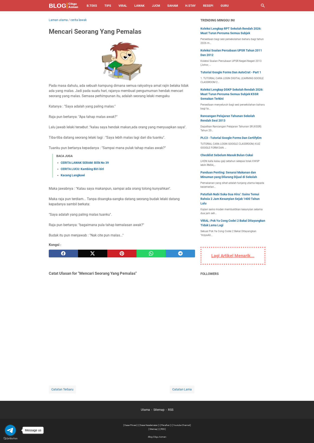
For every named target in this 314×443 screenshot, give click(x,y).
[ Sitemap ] (153, 429)
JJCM (156, 5)
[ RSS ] (163, 429)
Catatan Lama (182, 389)
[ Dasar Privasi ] (130, 425)
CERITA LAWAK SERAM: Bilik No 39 (85, 162)
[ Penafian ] (165, 425)
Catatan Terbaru (62, 389)
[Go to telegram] (10, 430)
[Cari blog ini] (262, 5)
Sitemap (158, 409)
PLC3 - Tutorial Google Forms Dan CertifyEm (231, 138)
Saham (172, 5)
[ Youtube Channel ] (181, 425)
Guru (225, 5)
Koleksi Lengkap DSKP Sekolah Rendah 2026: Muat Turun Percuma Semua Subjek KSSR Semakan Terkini (231, 94)
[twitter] (92, 253)
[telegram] (180, 253)
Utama (145, 409)
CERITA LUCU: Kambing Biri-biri (82, 169)
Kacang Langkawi (73, 175)
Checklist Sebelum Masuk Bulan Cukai (226, 155)
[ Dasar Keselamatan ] (149, 425)
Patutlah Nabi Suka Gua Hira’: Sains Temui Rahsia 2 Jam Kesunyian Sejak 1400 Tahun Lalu (230, 199)
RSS (170, 409)
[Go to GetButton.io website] (10, 438)
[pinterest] (122, 253)
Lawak (139, 5)
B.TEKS (92, 5)
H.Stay (190, 5)
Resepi (208, 5)
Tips (107, 5)
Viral (123, 5)
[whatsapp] (151, 253)
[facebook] (63, 253)
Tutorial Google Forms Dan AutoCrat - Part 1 (230, 72)
